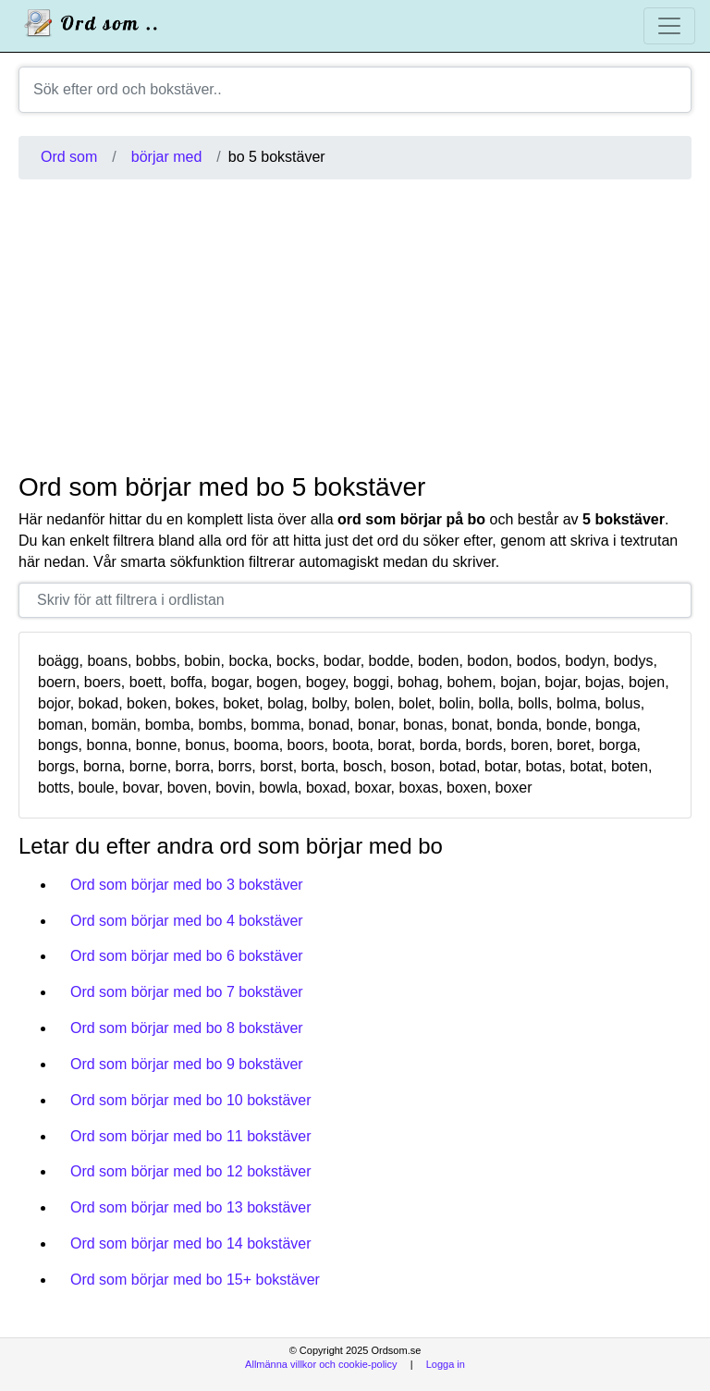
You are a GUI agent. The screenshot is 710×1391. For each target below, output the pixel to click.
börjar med (166, 157)
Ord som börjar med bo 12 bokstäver (191, 1171)
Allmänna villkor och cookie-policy (321, 1364)
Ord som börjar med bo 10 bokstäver (191, 1100)
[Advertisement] (355, 325)
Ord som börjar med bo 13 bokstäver (191, 1207)
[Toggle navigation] (669, 25)
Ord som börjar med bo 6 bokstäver (186, 956)
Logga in (445, 1364)
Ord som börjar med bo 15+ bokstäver (195, 1279)
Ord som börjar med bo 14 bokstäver (191, 1243)
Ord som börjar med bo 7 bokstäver (186, 992)
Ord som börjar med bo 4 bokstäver (186, 921)
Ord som (69, 157)
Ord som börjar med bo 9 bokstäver (186, 1064)
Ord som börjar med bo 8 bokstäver (186, 1028)
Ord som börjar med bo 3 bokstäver (186, 884)
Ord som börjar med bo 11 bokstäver (191, 1136)
